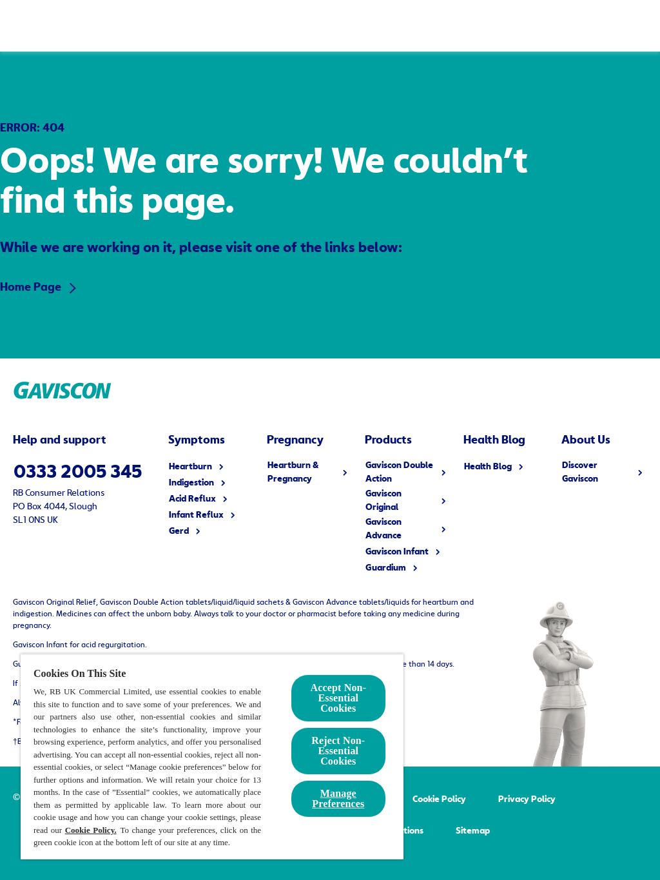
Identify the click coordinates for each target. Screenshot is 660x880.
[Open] (634, 26)
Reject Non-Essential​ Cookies (338, 751)
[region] (212, 756)
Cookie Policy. (91, 830)
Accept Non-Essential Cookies (339, 698)
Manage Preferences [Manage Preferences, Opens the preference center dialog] (338, 798)
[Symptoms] (186, 26)
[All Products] (293, 26)
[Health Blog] (520, 26)
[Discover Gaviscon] (419, 26)
